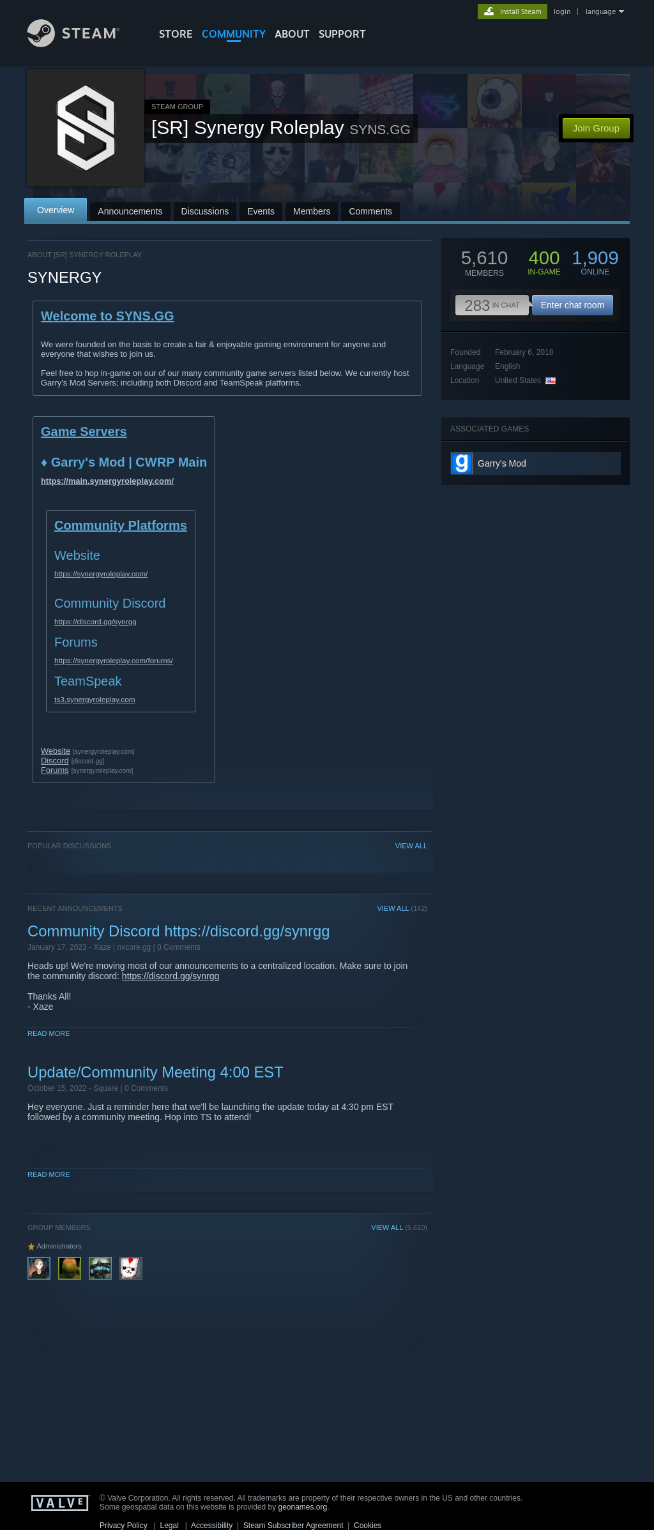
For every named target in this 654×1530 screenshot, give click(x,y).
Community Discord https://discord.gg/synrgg (178, 931)
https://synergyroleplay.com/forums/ (113, 660)
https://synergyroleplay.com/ (101, 573)
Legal (169, 1525)
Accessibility (211, 1525)
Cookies (367, 1525)
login (562, 11)
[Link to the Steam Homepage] (83, 43)
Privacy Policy (124, 1525)
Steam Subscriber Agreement (293, 1525)
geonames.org (303, 1507)
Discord (55, 760)
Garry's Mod (502, 463)
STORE (176, 33)
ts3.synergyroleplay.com (94, 699)
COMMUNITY (234, 33)
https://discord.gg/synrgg (95, 621)
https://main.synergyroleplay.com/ (107, 481)
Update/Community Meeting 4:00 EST (155, 1072)
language (601, 11)
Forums (55, 770)
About (292, 33)
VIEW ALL (411, 846)
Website (55, 751)
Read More (48, 1033)
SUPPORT (342, 33)
